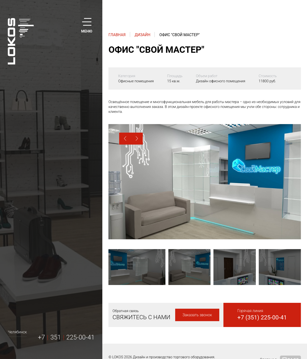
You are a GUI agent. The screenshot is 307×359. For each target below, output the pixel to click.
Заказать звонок (197, 315)
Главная (116, 34)
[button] (125, 139)
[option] (204, 181)
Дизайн (142, 34)
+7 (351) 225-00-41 (262, 317)
